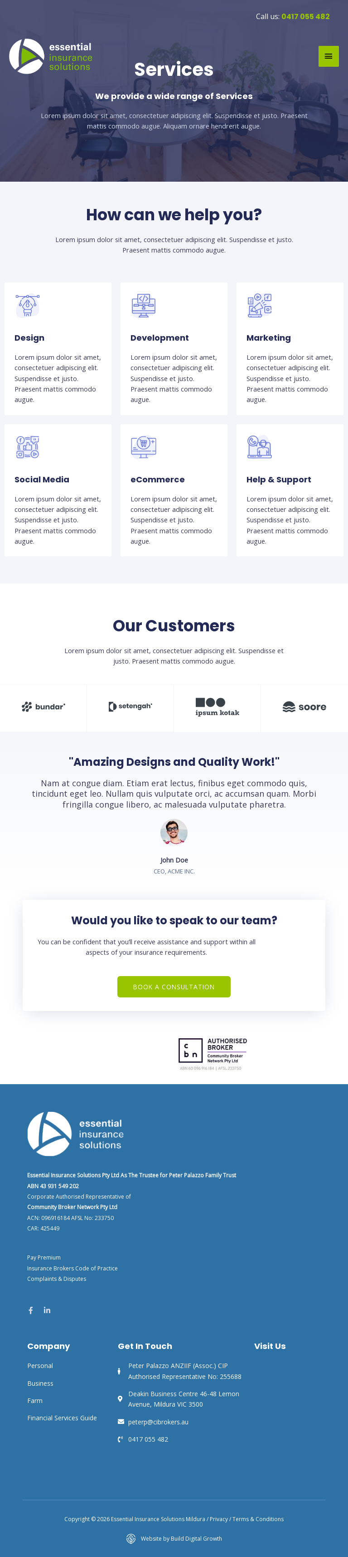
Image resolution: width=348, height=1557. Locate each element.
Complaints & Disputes (56, 1278)
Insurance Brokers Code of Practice (72, 1268)
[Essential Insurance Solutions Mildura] (51, 56)
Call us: (293, 16)
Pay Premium (44, 1257)
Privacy (219, 1518)
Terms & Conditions (258, 1518)
